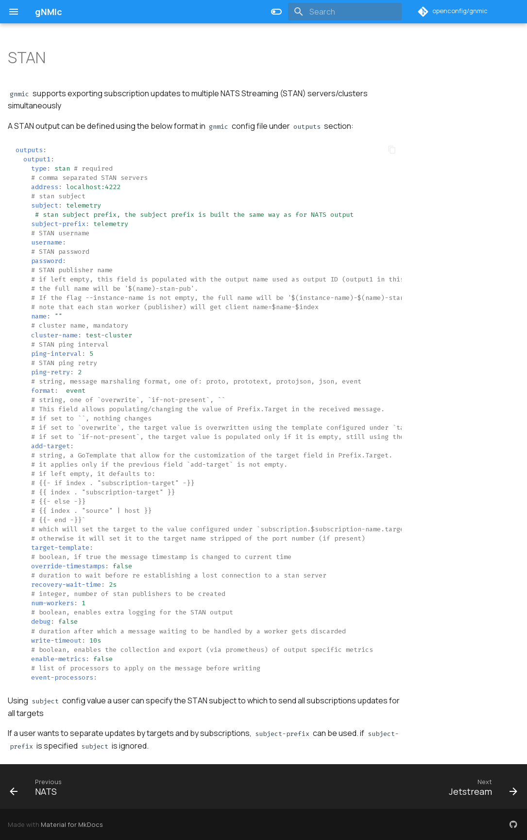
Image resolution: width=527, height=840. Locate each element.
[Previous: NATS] (36, 786)
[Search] (345, 11)
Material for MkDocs (72, 824)
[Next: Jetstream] (480, 786)
